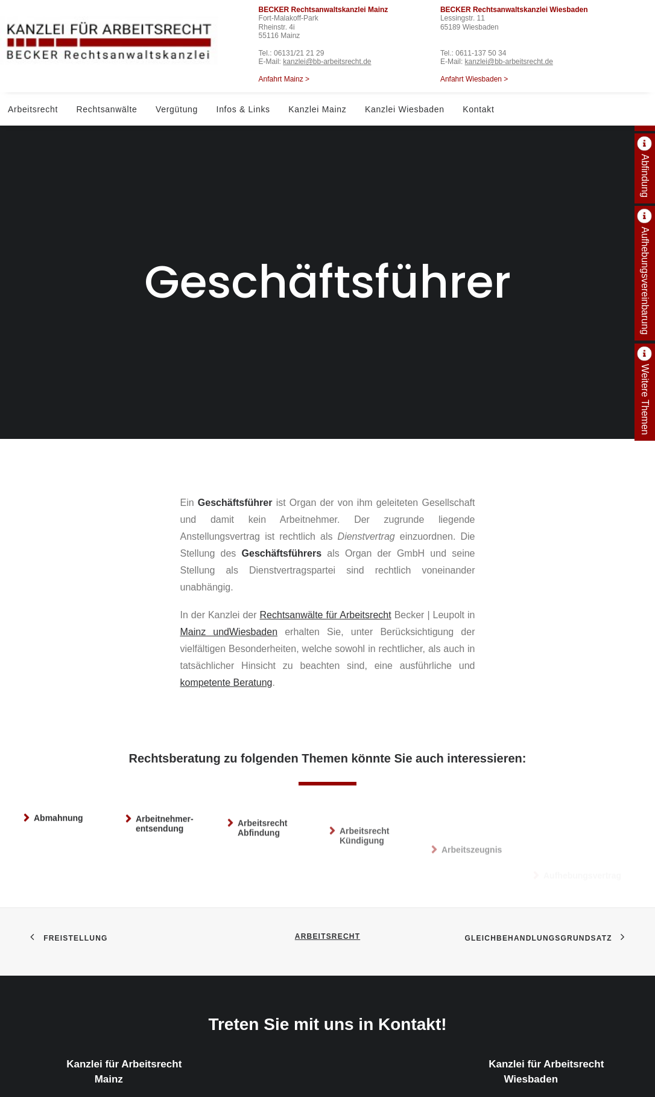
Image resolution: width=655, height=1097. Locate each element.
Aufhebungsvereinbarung (645, 280)
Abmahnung (58, 774)
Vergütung (177, 109)
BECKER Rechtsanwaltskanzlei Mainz (323, 9)
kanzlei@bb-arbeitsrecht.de (327, 61)
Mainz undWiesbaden (229, 576)
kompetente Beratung (226, 626)
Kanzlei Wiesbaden (405, 109)
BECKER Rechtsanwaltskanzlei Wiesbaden (514, 9)
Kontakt (478, 109)
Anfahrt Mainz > (284, 79)
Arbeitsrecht (33, 109)
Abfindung (645, 175)
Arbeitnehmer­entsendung (165, 789)
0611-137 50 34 (480, 53)
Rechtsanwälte (107, 109)
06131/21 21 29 (299, 53)
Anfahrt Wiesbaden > (474, 79)
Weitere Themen (645, 399)
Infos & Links (243, 109)
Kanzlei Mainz (317, 109)
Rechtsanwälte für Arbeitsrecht (325, 559)
